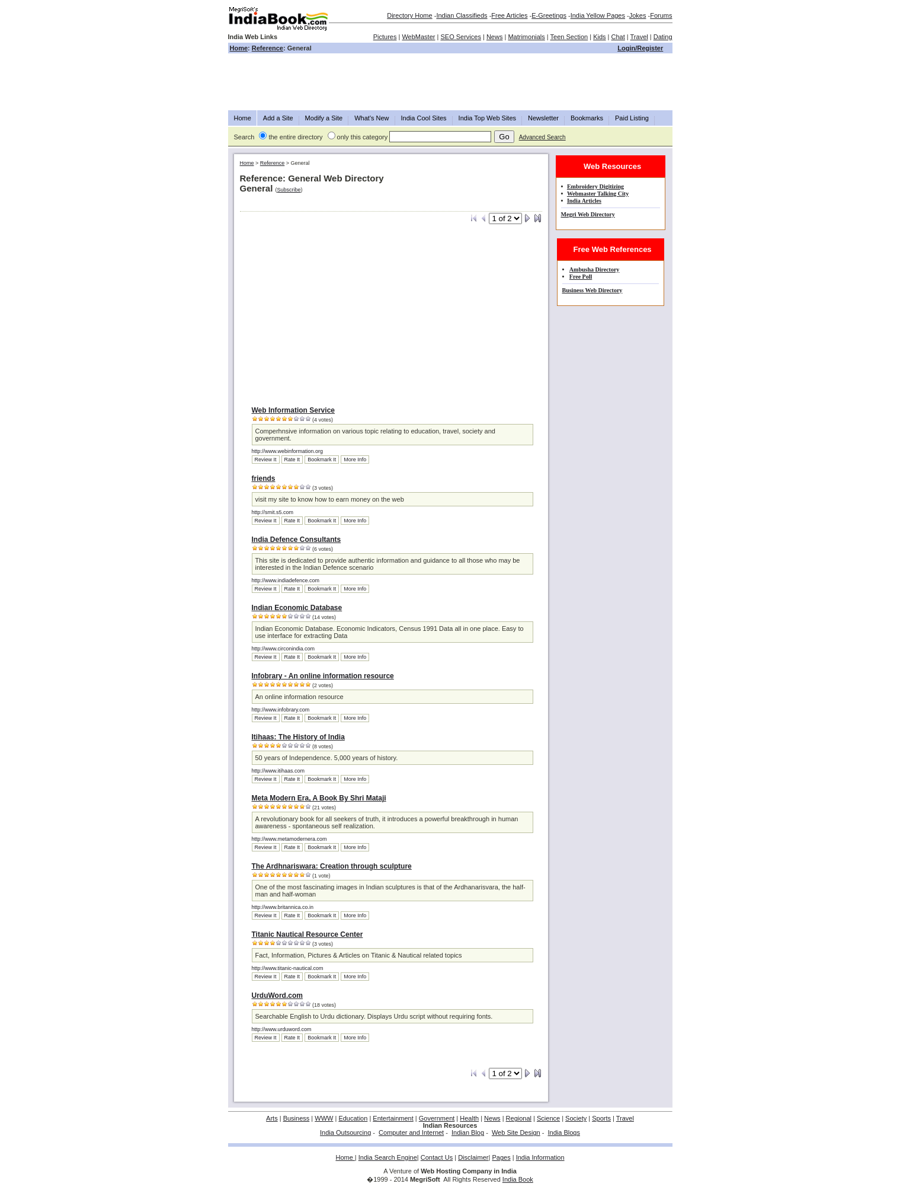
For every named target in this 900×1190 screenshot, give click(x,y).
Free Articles (509, 15)
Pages (501, 1157)
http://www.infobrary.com (281, 710)
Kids (599, 36)
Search (244, 137)
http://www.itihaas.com (278, 771)
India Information (540, 1157)
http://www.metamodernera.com (289, 839)
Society (576, 1118)
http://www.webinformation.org (288, 451)
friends (264, 478)
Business (296, 1118)
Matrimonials (526, 36)
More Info (355, 459)
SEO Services (460, 36)
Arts (272, 1118)
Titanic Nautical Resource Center (307, 934)
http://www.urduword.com (282, 1029)
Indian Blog (467, 1132)
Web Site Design (516, 1132)
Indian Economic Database (297, 608)
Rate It (292, 459)
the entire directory (295, 137)
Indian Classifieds (461, 15)
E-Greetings (548, 15)
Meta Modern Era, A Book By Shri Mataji (319, 798)
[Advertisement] (450, 82)
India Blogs (564, 1132)
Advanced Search (542, 137)
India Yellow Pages (598, 15)
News (494, 36)
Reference (267, 48)
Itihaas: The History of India (298, 737)
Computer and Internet (411, 1132)
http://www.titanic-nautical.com (288, 968)
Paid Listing (632, 118)
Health (469, 1118)
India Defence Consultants (296, 539)
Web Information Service (293, 410)
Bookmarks (587, 118)
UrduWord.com (277, 995)
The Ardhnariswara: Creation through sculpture (332, 866)
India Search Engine (387, 1157)
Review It (266, 459)
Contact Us (437, 1157)
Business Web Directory (592, 290)
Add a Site (278, 118)
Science (548, 1118)
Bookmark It (322, 459)
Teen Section (569, 36)
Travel (639, 36)
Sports (601, 1118)
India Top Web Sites (487, 118)
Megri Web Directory (588, 214)
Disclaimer (473, 1157)
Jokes (637, 15)
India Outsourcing (345, 1132)
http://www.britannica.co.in (283, 907)
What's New (371, 118)
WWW (324, 1118)
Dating (663, 36)
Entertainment (393, 1118)
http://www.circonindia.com (283, 649)
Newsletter (543, 118)
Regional (518, 1118)
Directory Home (409, 15)
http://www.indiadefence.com (286, 580)
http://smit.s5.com (273, 512)
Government (437, 1118)
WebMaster (418, 36)
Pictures (385, 36)
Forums (661, 15)
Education (352, 1118)
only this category (362, 137)
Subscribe (289, 190)
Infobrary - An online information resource (323, 676)
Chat (618, 36)
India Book (517, 1179)
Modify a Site (324, 118)
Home (239, 48)
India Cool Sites (424, 118)
